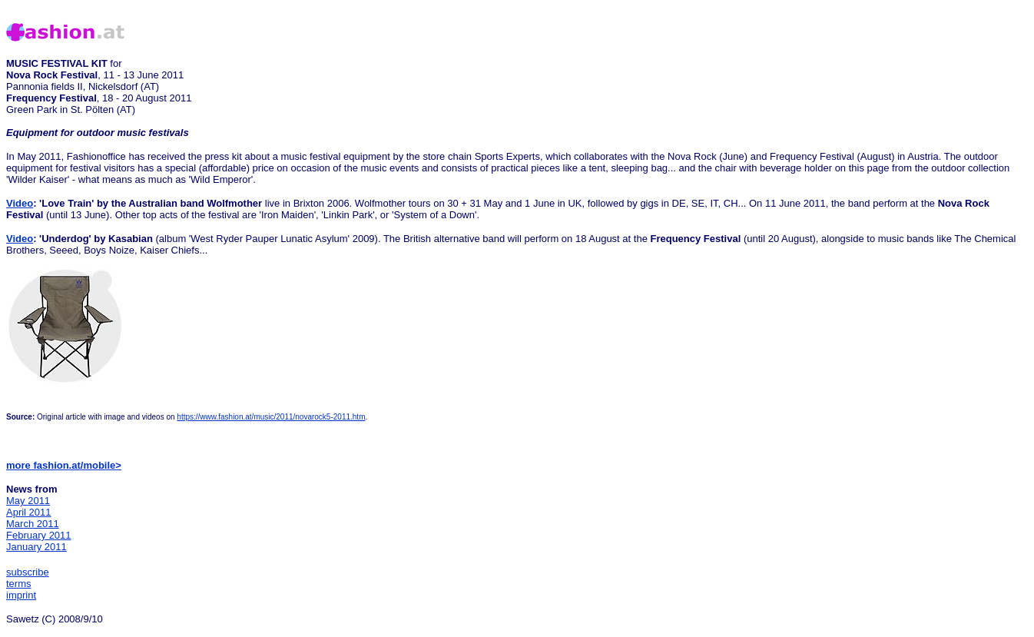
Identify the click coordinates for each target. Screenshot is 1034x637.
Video (19, 203)
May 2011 (28, 500)
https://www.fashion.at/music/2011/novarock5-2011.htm (271, 417)
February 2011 (38, 535)
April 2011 (28, 512)
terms (18, 583)
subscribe (27, 572)
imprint (21, 595)
